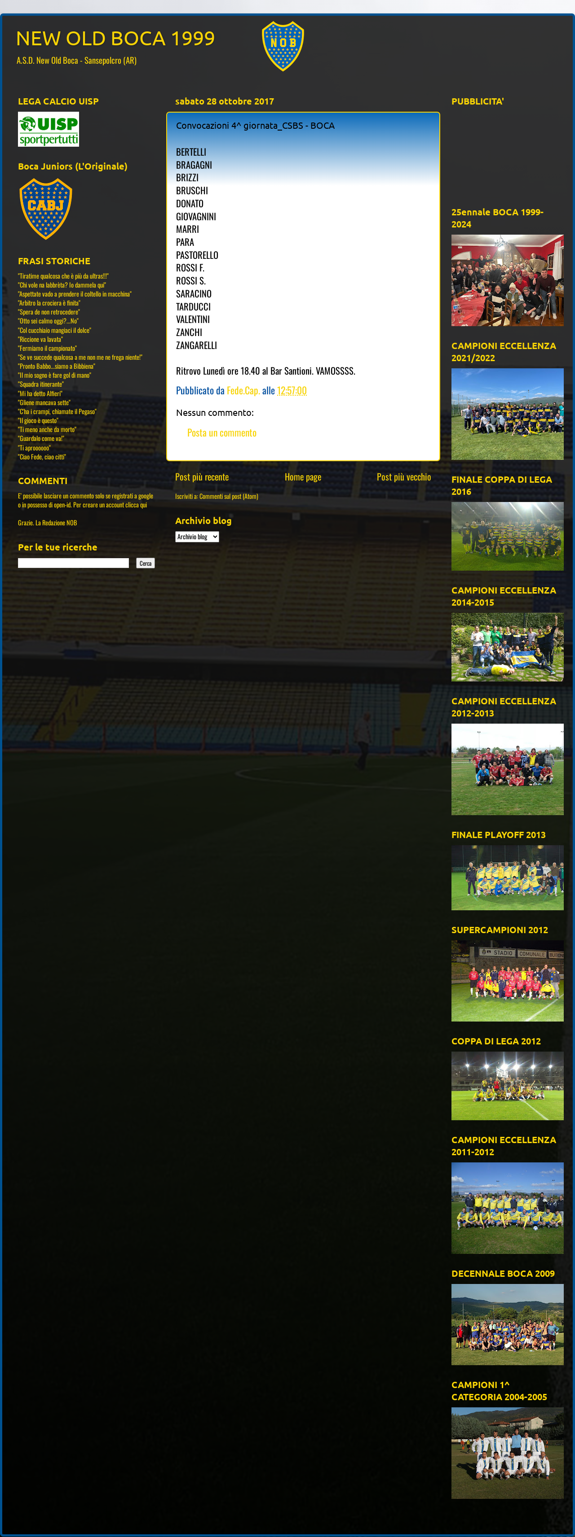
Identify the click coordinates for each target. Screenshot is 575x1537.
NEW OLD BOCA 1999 (115, 37)
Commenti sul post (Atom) (228, 496)
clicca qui (136, 504)
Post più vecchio (404, 476)
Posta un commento (222, 432)
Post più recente (202, 476)
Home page (303, 476)
